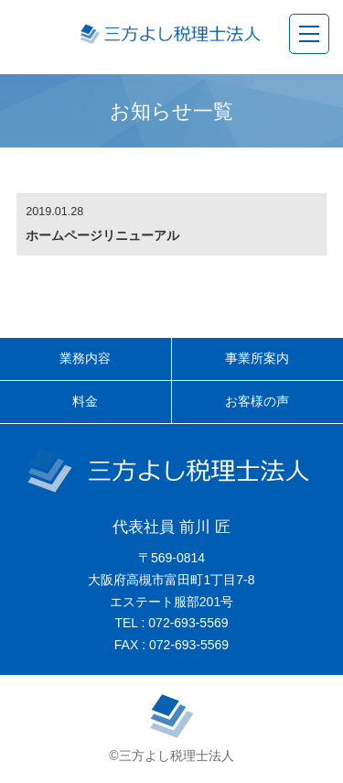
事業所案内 (257, 358)
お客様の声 (257, 401)
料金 (85, 401)
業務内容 (85, 358)
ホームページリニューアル (102, 235)
